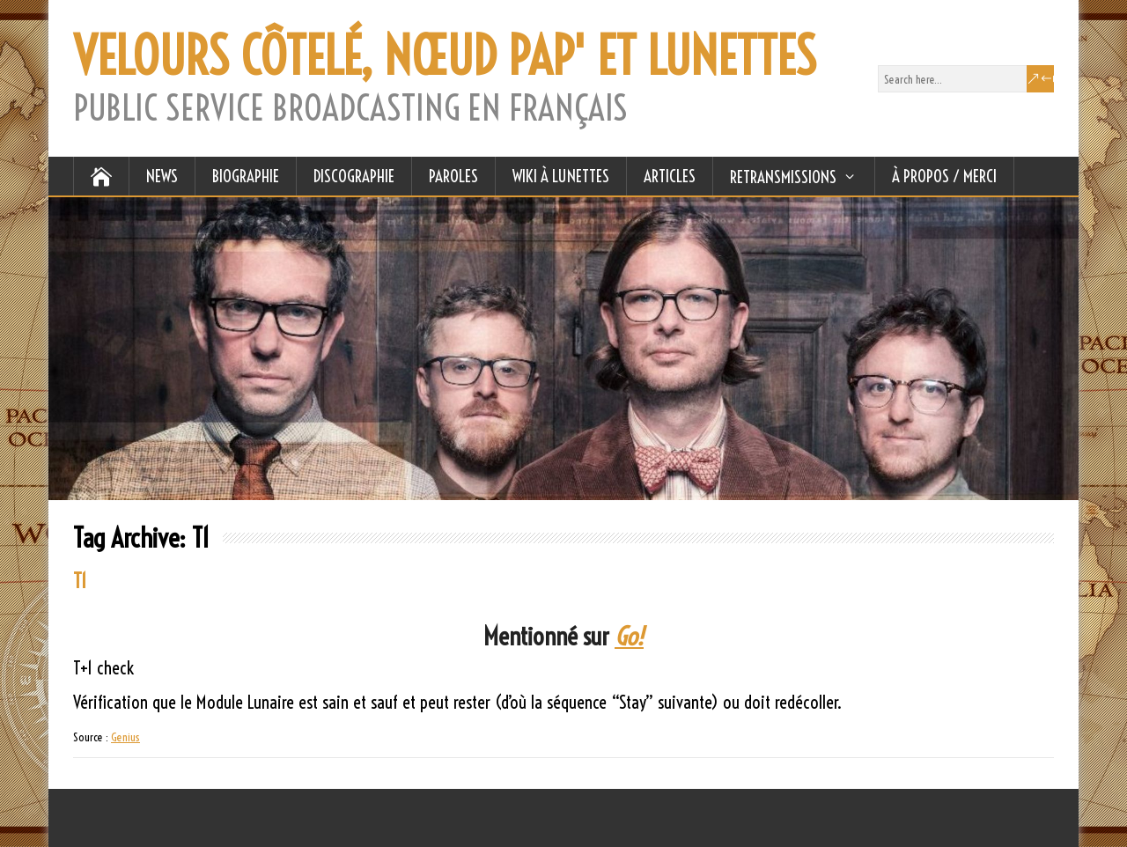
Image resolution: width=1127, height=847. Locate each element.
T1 (79, 581)
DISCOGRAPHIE (353, 176)
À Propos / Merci (944, 176)
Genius (125, 737)
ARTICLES (670, 176)
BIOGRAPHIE (245, 176)
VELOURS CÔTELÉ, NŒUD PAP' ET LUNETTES (444, 56)
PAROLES (453, 176)
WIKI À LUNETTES (560, 176)
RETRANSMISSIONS (783, 177)
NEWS (162, 176)
